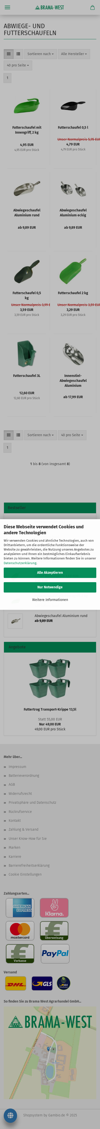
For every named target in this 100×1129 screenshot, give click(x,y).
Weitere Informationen (50, 600)
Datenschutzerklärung (20, 563)
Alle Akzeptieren (50, 573)
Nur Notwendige (50, 587)
